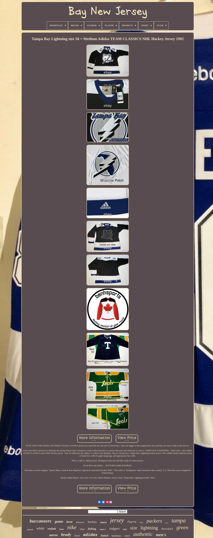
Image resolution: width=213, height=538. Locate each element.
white (40, 528)
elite (125, 529)
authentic (143, 534)
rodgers (114, 528)
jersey (117, 520)
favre (131, 522)
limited (104, 535)
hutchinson (116, 536)
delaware (80, 522)
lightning (149, 527)
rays (141, 522)
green (182, 527)
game (59, 521)
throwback (167, 528)
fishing (92, 528)
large (82, 529)
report (103, 530)
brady (66, 534)
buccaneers (40, 521)
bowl (77, 535)
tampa (179, 520)
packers (154, 521)
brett (70, 522)
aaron (53, 535)
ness (166, 523)
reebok (52, 528)
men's (161, 535)
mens (103, 522)
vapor (127, 535)
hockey (92, 522)
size (133, 527)
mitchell (30, 530)
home (61, 529)
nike (71, 527)
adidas (90, 535)
